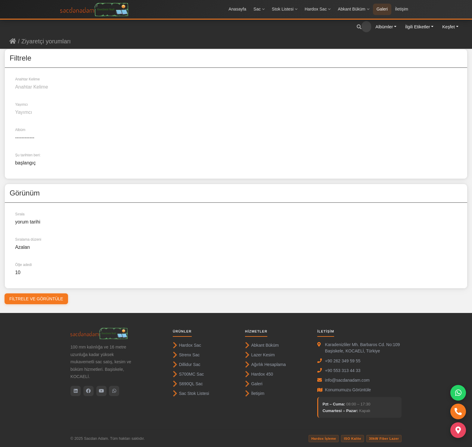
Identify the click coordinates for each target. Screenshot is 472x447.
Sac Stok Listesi (191, 393)
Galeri (382, 9)
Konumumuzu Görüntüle (348, 389)
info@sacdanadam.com (347, 380)
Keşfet (448, 26)
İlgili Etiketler (417, 26)
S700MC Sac (188, 374)
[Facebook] (88, 391)
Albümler (384, 26)
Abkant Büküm (353, 9)
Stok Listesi (284, 9)
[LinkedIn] (75, 391)
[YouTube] (101, 391)
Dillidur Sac (186, 364)
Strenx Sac (186, 354)
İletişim (401, 9)
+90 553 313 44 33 (343, 370)
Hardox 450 (259, 374)
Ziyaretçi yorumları (46, 41)
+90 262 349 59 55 (343, 360)
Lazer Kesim (260, 354)
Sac (259, 9)
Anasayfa (237, 9)
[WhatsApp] (114, 391)
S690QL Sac (188, 383)
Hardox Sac (318, 9)
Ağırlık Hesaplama (265, 364)
